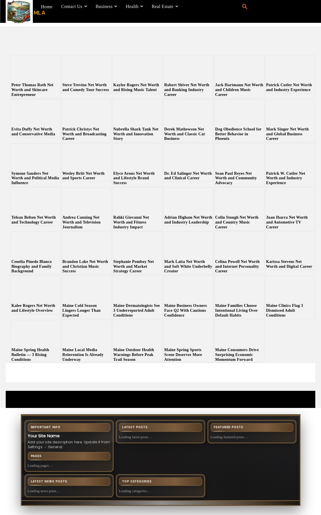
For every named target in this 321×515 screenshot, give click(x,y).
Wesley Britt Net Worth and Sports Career (83, 175)
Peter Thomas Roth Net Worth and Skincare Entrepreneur (32, 90)
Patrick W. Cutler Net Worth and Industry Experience (285, 178)
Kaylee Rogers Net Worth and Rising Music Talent (136, 87)
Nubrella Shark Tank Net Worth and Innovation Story (135, 134)
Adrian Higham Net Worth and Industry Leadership (188, 219)
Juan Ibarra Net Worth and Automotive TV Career (287, 222)
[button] (245, 7)
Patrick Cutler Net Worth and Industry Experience (289, 87)
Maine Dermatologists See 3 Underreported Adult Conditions (136, 310)
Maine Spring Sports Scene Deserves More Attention (183, 355)
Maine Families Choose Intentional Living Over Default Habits (236, 310)
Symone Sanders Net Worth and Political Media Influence (35, 178)
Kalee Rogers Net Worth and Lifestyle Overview (33, 308)
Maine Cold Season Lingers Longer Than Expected (81, 310)
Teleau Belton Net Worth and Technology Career (33, 219)
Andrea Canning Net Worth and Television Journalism (81, 222)
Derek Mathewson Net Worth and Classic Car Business (184, 134)
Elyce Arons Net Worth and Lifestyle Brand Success (134, 178)
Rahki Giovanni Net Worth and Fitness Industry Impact (131, 222)
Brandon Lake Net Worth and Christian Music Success (85, 266)
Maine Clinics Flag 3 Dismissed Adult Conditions (284, 310)
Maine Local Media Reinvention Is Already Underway (83, 355)
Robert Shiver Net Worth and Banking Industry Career (186, 90)
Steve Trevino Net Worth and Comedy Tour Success (85, 87)
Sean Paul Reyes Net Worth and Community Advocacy (236, 178)
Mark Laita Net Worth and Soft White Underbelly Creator (188, 266)
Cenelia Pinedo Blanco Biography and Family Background (31, 266)
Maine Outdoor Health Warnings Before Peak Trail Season (133, 355)
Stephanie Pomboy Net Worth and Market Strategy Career (133, 266)
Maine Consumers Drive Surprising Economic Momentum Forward (237, 355)
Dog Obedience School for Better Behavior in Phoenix (238, 134)
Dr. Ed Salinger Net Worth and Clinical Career (188, 175)
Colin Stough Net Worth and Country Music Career (237, 222)
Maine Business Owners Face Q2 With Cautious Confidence (185, 310)
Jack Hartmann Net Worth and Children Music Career (239, 90)
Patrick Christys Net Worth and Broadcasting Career (84, 134)
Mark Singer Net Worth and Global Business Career (287, 134)
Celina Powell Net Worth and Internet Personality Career (237, 266)
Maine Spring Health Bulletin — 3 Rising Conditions (30, 355)
